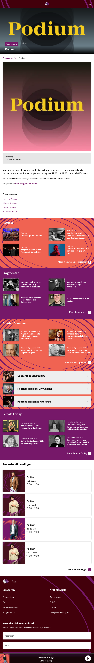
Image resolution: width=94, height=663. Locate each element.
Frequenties (8, 597)
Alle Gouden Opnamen (78, 362)
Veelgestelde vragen (59, 612)
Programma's (9, 612)
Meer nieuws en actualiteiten (74, 262)
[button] (88, 658)
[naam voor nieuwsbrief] (47, 635)
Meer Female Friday (79, 453)
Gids (5, 602)
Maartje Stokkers (11, 211)
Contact (53, 607)
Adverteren (55, 597)
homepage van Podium (26, 184)
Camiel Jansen (9, 207)
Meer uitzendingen (79, 569)
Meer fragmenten (80, 312)
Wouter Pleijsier (10, 203)
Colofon (53, 602)
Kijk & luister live (10, 607)
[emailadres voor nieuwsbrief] (47, 645)
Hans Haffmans (10, 199)
